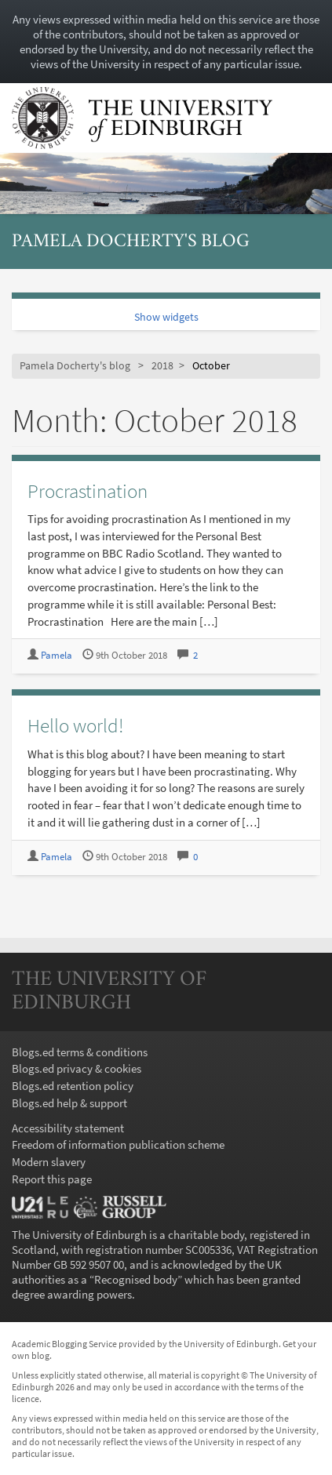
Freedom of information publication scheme (118, 1144)
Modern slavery (49, 1161)
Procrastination (87, 490)
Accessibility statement (68, 1128)
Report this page (52, 1179)
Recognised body (135, 1279)
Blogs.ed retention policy (72, 1085)
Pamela (56, 655)
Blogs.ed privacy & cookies (76, 1068)
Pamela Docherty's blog (131, 242)
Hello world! (75, 725)
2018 (162, 365)
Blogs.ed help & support (69, 1102)
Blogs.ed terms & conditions (80, 1051)
